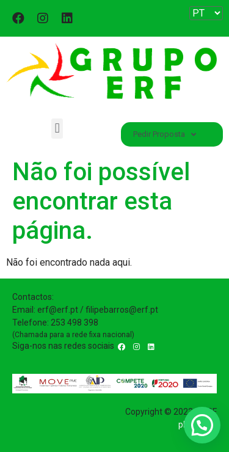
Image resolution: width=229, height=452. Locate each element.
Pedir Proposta (164, 135)
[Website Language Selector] (206, 13)
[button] (57, 128)
